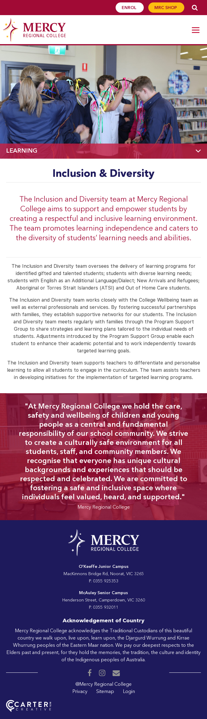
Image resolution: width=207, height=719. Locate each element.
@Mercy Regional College (103, 684)
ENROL (130, 8)
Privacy (79, 691)
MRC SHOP (166, 8)
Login (129, 691)
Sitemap (105, 691)
